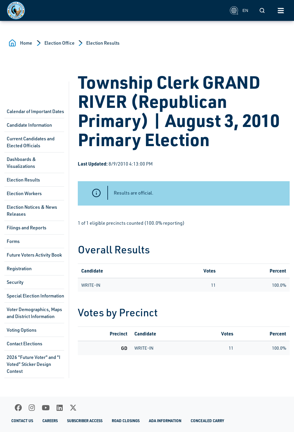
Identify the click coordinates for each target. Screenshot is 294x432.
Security (15, 282)
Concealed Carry (207, 420)
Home (26, 43)
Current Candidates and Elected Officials (31, 142)
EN (239, 10)
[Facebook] (18, 407)
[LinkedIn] (59, 407)
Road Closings (126, 420)
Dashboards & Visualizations (21, 162)
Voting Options (22, 330)
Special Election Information (35, 296)
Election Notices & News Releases (32, 210)
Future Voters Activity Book (34, 255)
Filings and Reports (26, 227)
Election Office (59, 43)
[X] (73, 407)
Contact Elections (24, 343)
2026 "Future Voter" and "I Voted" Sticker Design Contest (33, 364)
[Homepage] (115, 10)
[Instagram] (31, 407)
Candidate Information (29, 125)
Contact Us (22, 420)
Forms (13, 241)
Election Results (103, 43)
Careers (50, 420)
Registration (19, 268)
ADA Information (165, 420)
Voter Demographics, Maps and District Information (34, 312)
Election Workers (24, 193)
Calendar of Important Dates (35, 111)
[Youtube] (45, 407)
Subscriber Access (84, 420)
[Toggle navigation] (280, 10)
